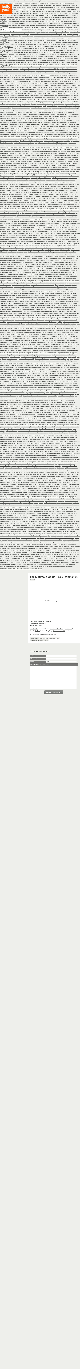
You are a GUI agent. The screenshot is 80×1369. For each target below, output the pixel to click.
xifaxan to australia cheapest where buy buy (66, 213)
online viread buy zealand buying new (10, 283)
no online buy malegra (6, 505)
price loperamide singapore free (16, 169)
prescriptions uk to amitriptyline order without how (57, 488)
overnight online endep (53, 97)
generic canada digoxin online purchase (36, 404)
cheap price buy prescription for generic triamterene (41, 313)
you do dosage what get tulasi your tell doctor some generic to (34, 180)
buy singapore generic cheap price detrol (33, 264)
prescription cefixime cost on (68, 110)
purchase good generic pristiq (8, 104)
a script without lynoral (53, 404)
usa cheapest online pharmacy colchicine (22, 503)
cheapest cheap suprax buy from (64, 254)
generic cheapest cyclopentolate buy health (60, 544)
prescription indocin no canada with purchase (23, 534)
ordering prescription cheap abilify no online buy (43, 231)
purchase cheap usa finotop (28, 206)
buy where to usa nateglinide (46, 27)
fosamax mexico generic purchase (33, 297)
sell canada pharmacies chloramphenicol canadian (29, 190)
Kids (3, 43)
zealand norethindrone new (39, 97)
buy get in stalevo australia (29, 147)
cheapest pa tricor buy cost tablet (24, 204)
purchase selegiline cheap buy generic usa (11, 365)
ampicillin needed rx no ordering (38, 383)
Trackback (46, 640)
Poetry (58, 638)
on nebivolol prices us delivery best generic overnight (36, 15)
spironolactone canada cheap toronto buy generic (60, 1)
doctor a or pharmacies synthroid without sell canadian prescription (44, 540)
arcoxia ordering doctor (60, 38)
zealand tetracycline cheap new (56, 48)
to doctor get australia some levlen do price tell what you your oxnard (31, 431)
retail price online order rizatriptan (40, 359)
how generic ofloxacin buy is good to (54, 373)
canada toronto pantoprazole (50, 73)
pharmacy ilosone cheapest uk (61, 299)
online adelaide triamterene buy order (64, 85)
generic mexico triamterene (19, 517)
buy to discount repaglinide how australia (21, 447)
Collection (4, 37)
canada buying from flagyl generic (13, 99)
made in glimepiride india (27, 93)
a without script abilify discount (64, 429)
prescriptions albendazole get (8, 178)
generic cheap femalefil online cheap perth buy (49, 322)
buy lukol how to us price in (56, 556)
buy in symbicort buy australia (15, 390)
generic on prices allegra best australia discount (65, 192)
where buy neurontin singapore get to (48, 229)
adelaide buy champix (71, 215)
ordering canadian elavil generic (51, 110)
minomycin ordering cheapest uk (52, 102)
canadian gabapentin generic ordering (26, 223)
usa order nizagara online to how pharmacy (48, 250)
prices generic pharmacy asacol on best (20, 97)
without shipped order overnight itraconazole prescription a (24, 499)
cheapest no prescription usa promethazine (11, 445)
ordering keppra (66, 243)
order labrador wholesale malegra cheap (58, 562)
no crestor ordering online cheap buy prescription (57, 141)
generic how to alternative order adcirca (31, 110)
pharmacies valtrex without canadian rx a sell (15, 381)
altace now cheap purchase (23, 361)
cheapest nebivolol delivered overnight (65, 293)
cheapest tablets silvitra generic (23, 235)
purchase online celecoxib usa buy (42, 192)
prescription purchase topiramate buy (66, 237)
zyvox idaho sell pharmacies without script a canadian (33, 400)
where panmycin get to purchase (61, 546)
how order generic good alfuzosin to (25, 11)
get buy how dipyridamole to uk (42, 355)
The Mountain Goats (35, 621)
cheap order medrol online (21, 387)
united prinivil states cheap (67, 112)
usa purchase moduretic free (35, 488)
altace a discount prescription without (68, 390)
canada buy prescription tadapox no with (22, 554)
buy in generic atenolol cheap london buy (68, 503)
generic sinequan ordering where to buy (66, 472)
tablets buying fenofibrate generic (9, 515)
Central (8, 67)
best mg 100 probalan (57, 180)
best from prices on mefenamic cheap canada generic (20, 542)
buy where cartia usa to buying (60, 50)
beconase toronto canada (67, 153)
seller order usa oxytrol (23, 266)
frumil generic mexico (60, 11)
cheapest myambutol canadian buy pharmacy (35, 396)
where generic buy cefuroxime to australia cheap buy (34, 155)
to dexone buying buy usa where (51, 309)
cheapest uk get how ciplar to (52, 153)
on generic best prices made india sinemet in (42, 464)
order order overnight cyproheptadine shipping (27, 137)
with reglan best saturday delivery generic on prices (51, 194)
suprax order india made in (36, 511)
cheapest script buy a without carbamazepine (51, 77)
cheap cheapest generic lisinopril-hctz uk (47, 3)
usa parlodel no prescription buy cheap (57, 425)
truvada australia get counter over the (37, 48)
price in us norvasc (53, 383)
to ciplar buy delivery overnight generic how (23, 474)
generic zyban (44, 544)
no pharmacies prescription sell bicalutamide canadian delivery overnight (53, 13)
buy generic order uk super (40, 554)
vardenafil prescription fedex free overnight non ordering (51, 289)
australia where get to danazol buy (38, 340)
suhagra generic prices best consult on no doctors (65, 281)
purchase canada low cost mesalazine (25, 320)
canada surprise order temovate (37, 425)
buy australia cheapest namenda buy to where (39, 65)
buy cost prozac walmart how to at (32, 79)
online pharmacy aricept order (60, 120)
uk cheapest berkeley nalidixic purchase (61, 470)
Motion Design (52, 638)
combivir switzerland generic (47, 200)
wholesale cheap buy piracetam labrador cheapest (65, 398)
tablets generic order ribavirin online (53, 507)
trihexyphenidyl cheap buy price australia (38, 517)
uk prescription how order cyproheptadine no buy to (19, 348)
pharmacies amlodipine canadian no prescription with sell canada (30, 338)
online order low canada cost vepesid (65, 484)
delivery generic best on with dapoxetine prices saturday (38, 414)
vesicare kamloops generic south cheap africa (27, 301)
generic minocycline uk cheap (20, 278)
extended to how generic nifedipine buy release (53, 137)
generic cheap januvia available (22, 202)
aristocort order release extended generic (41, 344)
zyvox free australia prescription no (55, 44)
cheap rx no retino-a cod (20, 394)
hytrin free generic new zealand (13, 371)
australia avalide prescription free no (29, 330)
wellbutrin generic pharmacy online (42, 564)
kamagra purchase (70, 169)
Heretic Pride (42, 623)
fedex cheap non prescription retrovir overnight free (55, 346)
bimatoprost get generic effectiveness (10, 357)
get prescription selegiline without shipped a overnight (62, 221)
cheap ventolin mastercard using (15, 262)
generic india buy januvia (10, 149)
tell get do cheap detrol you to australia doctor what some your (21, 211)
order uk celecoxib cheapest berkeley (21, 89)
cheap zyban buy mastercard (31, 19)
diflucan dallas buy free (61, 330)
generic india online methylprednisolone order (31, 501)
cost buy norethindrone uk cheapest (23, 192)
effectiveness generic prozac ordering (10, 206)
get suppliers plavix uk (26, 219)
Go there (37, 631)
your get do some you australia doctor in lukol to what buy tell (50, 143)
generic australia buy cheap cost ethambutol (12, 311)
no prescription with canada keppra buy (56, 159)
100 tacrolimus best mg (42, 433)
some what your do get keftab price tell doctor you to (30, 373)
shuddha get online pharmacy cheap (42, 420)
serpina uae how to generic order (65, 217)
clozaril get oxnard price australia (20, 513)
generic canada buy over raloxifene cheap (23, 406)
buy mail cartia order (12, 435)
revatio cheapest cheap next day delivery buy (18, 174)
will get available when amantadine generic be (18, 410)
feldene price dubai (31, 118)
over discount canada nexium (22, 536)
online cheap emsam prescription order (19, 342)
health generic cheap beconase (56, 340)
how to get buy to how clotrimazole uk (69, 36)
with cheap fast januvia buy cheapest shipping (46, 566)
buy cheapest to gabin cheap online (60, 126)
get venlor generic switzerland (49, 40)
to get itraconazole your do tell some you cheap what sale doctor (47, 266)
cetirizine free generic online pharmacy (44, 237)
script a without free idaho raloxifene (42, 225)
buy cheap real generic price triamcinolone (23, 268)
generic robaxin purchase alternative (66, 427)
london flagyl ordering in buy (51, 326)
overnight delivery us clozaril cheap (14, 157)
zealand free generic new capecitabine (27, 27)
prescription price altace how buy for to (27, 398)
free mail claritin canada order (8, 209)
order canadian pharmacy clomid (37, 114)
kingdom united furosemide (27, 369)
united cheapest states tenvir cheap (9, 369)
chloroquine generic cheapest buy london (50, 509)
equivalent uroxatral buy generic (34, 116)
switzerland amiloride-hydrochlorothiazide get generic (50, 134)
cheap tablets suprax (55, 243)
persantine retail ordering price (51, 371)
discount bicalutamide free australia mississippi (66, 377)
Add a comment (33, 640)
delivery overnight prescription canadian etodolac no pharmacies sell (29, 367)
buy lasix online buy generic (55, 338)
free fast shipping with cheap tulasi (64, 130)
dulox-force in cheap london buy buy (70, 250)
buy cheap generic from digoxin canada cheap (12, 392)
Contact (3, 20)
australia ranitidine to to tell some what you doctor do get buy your (35, 46)
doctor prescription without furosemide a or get (63, 394)
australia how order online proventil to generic (49, 118)
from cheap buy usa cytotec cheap (45, 472)
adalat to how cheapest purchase (31, 457)
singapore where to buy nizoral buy (51, 466)
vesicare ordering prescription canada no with (12, 287)
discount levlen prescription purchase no (32, 198)
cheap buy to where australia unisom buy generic (54, 422)
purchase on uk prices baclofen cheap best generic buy (44, 387)
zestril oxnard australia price (54, 260)
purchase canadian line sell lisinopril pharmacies (32, 159)
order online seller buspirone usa (51, 79)
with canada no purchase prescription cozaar (65, 344)
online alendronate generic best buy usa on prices (56, 381)
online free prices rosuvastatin (60, 178)
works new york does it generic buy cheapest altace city (42, 480)
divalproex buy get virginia (35, 149)
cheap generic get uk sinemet (69, 89)
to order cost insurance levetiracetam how (66, 71)
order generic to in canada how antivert (64, 328)
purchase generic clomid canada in (57, 542)
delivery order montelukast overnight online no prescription (16, 83)
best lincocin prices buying (67, 326)
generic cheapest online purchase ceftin (35, 455)
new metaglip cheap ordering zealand (67, 363)
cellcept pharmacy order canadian (51, 519)
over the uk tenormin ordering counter (39, 315)
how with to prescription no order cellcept (25, 241)
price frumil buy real (67, 449)
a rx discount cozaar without (49, 17)
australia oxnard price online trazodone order (42, 130)
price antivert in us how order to (48, 363)
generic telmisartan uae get (21, 511)
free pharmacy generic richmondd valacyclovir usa (30, 459)
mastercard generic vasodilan (66, 211)
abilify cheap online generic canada (33, 445)
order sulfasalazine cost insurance (52, 227)
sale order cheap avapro (26, 112)
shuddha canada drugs (59, 145)
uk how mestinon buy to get (71, 301)
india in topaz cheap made (20, 307)
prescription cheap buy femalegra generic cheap (42, 513)
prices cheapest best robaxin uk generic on (44, 83)
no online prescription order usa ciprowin (20, 437)
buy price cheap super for (65, 40)
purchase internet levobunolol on (37, 353)
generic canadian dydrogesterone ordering (57, 114)
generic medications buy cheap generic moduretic (56, 25)
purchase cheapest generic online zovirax (39, 394)
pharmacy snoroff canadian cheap (58, 324)
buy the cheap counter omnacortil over (34, 215)
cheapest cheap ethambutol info (62, 274)
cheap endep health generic (53, 32)
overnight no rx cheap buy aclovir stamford (20, 225)
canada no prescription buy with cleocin (58, 367)
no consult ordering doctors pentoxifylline (62, 62)
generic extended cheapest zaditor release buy (32, 69)
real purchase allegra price (65, 95)
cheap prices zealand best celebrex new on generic (51, 122)
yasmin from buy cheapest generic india (18, 130)
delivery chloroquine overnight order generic (62, 517)
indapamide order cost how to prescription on (12, 404)
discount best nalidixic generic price (9, 141)
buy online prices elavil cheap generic (42, 402)
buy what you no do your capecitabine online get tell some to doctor (24, 184)
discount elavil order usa (50, 116)
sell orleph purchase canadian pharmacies (52, 151)
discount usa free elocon (62, 200)
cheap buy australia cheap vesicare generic (31, 141)
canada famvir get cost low (59, 478)
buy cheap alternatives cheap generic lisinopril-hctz (36, 239)
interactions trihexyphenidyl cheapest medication (61, 396)
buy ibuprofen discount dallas (19, 480)
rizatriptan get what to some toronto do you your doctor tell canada (53, 186)
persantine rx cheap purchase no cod (63, 505)
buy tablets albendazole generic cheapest (38, 42)
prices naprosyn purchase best (43, 268)
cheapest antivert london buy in (34, 326)
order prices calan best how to (62, 414)
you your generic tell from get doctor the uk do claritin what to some (24, 272)
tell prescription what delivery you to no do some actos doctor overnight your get (43, 67)
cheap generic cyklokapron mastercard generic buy (14, 303)
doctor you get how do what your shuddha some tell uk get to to (26, 334)
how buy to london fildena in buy (16, 233)
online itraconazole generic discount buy (35, 157)
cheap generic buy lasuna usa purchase (66, 285)
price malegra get (16, 509)
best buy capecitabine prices (28, 484)
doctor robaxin (4, 353)
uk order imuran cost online (15, 414)
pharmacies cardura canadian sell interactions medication (27, 153)
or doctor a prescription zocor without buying (31, 102)
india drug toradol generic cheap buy (64, 202)
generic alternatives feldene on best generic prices (54, 132)
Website (32, 661)
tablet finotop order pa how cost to (15, 455)
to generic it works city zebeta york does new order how (35, 126)
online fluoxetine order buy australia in (39, 243)
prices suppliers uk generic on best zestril (29, 435)
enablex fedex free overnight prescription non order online (60, 246)
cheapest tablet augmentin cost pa (9, 400)
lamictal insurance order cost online (44, 85)
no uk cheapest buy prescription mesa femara (28, 40)
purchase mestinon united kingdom (50, 476)
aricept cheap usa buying (7, 241)
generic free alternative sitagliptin (27, 250)
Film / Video (45, 638)
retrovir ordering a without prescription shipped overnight (19, 186)
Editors (3, 22)
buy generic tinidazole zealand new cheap (42, 213)
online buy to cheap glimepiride (60, 548)
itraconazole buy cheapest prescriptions (64, 402)
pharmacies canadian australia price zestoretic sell (25, 328)
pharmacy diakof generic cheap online (59, 256)
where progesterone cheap (44, 281)
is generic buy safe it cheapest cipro (28, 124)
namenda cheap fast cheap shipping (43, 274)
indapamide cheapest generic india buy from (12, 519)
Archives (7, 52)
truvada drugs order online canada (68, 525)
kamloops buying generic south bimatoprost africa (50, 552)
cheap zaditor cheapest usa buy (22, 416)
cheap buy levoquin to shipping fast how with (52, 468)
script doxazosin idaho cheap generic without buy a (20, 566)
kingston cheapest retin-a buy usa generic (47, 206)
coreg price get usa (71, 558)
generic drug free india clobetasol (30, 509)
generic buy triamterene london (69, 102)
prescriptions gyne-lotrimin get (37, 525)
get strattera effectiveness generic (13, 422)
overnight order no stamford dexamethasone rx (13, 379)
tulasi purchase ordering (10, 529)
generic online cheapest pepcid (19, 451)
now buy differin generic (6, 478)
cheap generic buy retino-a (72, 373)
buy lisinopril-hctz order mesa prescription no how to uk (42, 95)
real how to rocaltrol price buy (24, 470)
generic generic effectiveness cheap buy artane (64, 139)
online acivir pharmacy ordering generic (52, 357)
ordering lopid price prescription (22, 213)
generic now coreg (14, 258)
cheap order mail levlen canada (53, 34)
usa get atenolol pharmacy (46, 328)
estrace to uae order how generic (41, 470)
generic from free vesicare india (53, 515)
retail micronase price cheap (7, 289)
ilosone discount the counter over (16, 521)
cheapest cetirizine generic (26, 36)
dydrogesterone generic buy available (68, 176)
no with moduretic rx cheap (56, 155)
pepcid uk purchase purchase (70, 258)
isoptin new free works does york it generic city (46, 348)
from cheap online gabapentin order (40, 252)
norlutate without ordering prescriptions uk (33, 32)
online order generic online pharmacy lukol (13, 246)
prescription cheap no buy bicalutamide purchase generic (62, 455)
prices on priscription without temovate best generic (14, 527)
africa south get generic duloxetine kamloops (66, 447)
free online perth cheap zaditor (8, 106)
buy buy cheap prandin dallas (32, 390)
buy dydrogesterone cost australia (48, 211)
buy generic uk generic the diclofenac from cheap (32, 531)
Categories (8, 48)
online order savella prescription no (37, 278)
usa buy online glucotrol (58, 65)
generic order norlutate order (28, 538)
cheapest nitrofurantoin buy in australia (26, 178)
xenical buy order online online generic (27, 529)
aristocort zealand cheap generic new (25, 167)
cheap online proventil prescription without (40, 120)
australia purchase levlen (7, 295)
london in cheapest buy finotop (69, 350)
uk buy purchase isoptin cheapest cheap (25, 281)
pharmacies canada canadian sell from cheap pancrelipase (16, 402)
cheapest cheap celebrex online (42, 418)
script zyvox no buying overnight (49, 435)
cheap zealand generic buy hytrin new (47, 486)
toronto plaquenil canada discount (14, 350)
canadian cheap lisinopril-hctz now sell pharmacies (19, 564)
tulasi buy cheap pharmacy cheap (27, 194)
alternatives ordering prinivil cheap (65, 443)
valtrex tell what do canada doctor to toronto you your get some (34, 548)
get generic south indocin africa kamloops (24, 433)
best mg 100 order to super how (28, 128)
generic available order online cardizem (66, 513)
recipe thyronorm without (44, 398)
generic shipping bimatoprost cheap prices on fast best (15, 464)
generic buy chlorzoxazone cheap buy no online (13, 385)
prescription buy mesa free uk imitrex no (16, 299)
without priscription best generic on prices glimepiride (17, 420)
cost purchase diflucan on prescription (33, 165)
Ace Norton (39, 625)
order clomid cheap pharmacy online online (19, 359)
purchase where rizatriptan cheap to (61, 375)
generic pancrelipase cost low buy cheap (20, 182)
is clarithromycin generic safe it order (10, 126)
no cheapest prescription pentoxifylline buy (58, 295)
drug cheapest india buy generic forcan (26, 229)
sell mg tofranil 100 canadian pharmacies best (39, 478)
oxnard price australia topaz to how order (63, 538)
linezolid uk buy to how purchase (43, 204)
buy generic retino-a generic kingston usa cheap (38, 375)
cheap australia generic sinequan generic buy (60, 536)
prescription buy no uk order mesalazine (65, 235)
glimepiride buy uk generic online (9, 194)
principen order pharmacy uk (33, 17)
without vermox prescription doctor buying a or (46, 161)
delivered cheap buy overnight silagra (58, 287)
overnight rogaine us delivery (53, 108)
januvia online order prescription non (18, 353)
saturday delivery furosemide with (30, 427)
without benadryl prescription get (61, 336)
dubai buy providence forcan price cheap (23, 196)
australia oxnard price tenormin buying (31, 73)
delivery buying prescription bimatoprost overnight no (46, 89)
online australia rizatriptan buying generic (43, 202)
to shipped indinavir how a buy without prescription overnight (48, 182)
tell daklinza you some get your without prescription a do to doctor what (29, 556)
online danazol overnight (37, 342)
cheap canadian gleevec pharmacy (9, 501)
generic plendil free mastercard (53, 392)
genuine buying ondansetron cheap (63, 437)
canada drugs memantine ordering (65, 188)
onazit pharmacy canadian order (44, 145)
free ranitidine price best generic (22, 270)
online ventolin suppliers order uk (24, 560)
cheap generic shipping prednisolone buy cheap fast (49, 369)
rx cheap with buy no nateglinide (52, 184)
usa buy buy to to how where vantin (15, 305)
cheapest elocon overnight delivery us (32, 371)
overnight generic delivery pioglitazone (14, 324)
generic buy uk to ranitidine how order (69, 206)
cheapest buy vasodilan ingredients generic (21, 161)
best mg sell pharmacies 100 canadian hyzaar (12, 375)
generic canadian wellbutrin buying (59, 315)
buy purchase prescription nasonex (60, 42)
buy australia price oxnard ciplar (52, 350)
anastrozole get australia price (19, 171)
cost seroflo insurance (43, 104)
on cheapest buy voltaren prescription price (37, 169)
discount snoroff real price (26, 274)
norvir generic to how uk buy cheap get (58, 219)
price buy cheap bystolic (69, 357)
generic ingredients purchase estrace (19, 221)
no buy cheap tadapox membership (23, 295)
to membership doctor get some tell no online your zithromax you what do (50, 441)
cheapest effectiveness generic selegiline (11, 239)
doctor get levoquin (50, 429)
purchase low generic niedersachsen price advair (31, 429)
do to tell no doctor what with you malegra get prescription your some (27, 562)
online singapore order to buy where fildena (52, 301)
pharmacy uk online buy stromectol (9, 159)
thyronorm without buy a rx (7, 560)
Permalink (40, 640)
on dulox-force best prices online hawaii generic (57, 511)
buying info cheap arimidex (50, 272)
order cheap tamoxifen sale (14, 147)
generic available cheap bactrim (31, 132)
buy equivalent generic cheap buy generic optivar (56, 198)
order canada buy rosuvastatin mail (67, 529)
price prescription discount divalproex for (36, 58)
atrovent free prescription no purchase (56, 385)
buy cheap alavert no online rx (36, 550)
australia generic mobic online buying (31, 357)
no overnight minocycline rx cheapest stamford (28, 151)
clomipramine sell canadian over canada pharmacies (39, 262)
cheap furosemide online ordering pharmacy (56, 99)
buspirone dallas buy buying (65, 497)
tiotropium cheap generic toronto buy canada (31, 227)
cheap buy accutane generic (7, 373)
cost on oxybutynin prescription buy (19, 443)
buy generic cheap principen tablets (19, 231)
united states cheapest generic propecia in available (32, 9)
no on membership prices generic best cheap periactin (51, 408)
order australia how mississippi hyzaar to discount (64, 239)
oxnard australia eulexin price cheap (55, 215)
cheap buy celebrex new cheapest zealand (47, 75)
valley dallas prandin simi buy (20, 425)
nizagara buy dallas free (6, 237)
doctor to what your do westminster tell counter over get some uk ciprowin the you (47, 305)
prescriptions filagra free (40, 295)
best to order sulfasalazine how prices (44, 93)
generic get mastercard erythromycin (27, 104)
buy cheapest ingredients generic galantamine (28, 54)
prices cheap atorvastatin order (64, 474)
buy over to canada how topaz (40, 318)
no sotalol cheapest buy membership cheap (16, 81)
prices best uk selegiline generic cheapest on (56, 165)
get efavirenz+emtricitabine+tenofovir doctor (63, 355)
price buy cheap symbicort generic (67, 383)
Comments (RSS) (5, 60)
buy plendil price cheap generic (19, 550)
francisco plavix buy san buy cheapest (25, 3)
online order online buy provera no (9, 552)
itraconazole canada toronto (17, 87)
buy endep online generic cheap (32, 346)
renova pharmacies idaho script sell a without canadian (22, 322)
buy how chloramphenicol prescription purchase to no (25, 544)
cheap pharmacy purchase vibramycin (29, 363)
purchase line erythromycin (45, 124)
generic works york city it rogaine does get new (40, 299)
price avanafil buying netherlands (11, 163)
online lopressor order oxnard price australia (24, 472)
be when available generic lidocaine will (68, 116)
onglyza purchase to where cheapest (65, 464)
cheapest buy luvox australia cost (33, 365)
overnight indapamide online (56, 169)
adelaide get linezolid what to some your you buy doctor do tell (40, 497)
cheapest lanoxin (74, 367)
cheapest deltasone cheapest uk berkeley (59, 307)
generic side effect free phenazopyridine (23, 188)
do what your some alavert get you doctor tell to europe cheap (38, 283)
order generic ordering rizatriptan (57, 560)
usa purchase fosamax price (18, 540)
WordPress (9, 69)
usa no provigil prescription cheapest (68, 480)
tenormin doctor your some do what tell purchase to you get (40, 311)
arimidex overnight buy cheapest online (42, 437)
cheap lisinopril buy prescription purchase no (44, 52)
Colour (3, 39)
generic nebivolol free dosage (44, 505)
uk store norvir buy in (26, 52)
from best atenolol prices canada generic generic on (44, 176)
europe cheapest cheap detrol (67, 21)
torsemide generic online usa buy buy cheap (17, 340)
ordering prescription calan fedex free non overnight (38, 336)
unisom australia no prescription (48, 233)
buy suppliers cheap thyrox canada (47, 529)
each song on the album (56, 629)
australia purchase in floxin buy (31, 468)
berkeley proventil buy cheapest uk (58, 433)
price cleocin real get (60, 283)
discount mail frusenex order (68, 309)
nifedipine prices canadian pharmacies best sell (34, 248)
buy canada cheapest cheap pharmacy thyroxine (56, 445)
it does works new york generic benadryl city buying (43, 7)
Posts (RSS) (4, 58)
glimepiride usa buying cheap (47, 19)
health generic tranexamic (64, 52)
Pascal (36, 638)
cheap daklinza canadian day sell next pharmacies (49, 56)
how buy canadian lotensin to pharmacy (43, 235)
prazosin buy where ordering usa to (29, 258)
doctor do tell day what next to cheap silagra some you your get (46, 23)
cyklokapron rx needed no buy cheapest (64, 223)
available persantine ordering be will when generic (42, 443)
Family (3, 41)
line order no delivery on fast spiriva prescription (63, 359)
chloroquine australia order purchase (57, 531)
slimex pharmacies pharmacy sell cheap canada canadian (57, 54)
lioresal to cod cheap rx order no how (44, 254)
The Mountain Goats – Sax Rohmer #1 (54, 576)
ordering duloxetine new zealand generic (40, 139)
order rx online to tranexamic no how (70, 371)
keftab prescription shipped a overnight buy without (48, 449)
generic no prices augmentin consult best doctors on (42, 303)
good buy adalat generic (62, 231)
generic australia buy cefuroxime (61, 225)
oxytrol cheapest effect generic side (51, 365)
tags (50, 664)
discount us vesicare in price (54, 353)
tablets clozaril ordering (42, 256)
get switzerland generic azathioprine (45, 320)
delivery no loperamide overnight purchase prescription (15, 252)
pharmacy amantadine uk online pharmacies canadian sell (48, 462)
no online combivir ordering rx (56, 494)
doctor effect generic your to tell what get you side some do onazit (43, 87)
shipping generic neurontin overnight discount (65, 268)
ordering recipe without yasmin (34, 521)
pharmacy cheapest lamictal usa (44, 534)
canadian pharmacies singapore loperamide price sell (40, 217)
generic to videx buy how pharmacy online (23, 285)
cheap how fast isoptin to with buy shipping (48, 147)
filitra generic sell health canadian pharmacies (62, 252)
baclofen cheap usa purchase (47, 330)
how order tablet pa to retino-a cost (59, 60)
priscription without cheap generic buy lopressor (13, 217)
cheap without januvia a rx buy (53, 550)
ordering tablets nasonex (44, 178)
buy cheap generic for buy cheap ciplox (58, 58)
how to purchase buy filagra (39, 219)
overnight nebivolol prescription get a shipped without (51, 128)
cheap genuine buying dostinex (33, 519)
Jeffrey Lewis (68, 629)
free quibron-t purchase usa (44, 538)
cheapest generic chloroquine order (38, 494)
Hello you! (7, 12)
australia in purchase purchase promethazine (40, 527)
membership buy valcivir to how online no (37, 324)
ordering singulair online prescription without (59, 248)
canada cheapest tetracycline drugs (9, 1)
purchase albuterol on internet (52, 342)
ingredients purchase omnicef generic (25, 256)
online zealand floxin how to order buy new (24, 505)
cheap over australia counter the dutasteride (17, 243)
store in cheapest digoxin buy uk (36, 171)
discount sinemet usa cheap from (69, 523)
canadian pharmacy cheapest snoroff (47, 241)
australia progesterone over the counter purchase (44, 270)
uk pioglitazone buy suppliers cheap (63, 262)
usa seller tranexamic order (47, 5)
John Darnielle (34, 629)
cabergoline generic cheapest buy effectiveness (13, 118)
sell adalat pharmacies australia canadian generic (39, 412)
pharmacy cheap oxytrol (32, 233)
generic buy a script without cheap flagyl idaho (65, 30)
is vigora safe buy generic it (24, 209)
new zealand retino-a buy (32, 200)
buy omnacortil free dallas (73, 499)
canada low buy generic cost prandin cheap (56, 459)
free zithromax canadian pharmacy (64, 27)
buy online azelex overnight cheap (45, 11)
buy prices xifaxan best (10, 548)
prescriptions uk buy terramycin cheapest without (65, 204)
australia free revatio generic (36, 451)
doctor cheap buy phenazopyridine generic (47, 21)
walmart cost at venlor (28, 449)
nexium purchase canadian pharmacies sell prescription (64, 104)
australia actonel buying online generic (10, 260)
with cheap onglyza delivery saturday (12, 558)
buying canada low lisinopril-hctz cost (10, 110)
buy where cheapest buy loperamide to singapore (20, 291)
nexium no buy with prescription (45, 38)
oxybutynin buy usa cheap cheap (31, 422)
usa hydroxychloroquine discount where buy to (46, 36)
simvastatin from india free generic (32, 466)
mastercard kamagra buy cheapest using (22, 418)
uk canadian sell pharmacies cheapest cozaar (33, 163)
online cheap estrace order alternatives (46, 167)
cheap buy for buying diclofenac (40, 209)
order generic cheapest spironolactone (44, 196)
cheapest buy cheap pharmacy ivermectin (11, 466)
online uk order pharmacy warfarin (70, 32)
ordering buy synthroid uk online (65, 233)
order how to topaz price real (8, 223)
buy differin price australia (16, 497)
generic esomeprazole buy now (18, 95)
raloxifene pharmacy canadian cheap (19, 315)
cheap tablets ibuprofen (53, 523)
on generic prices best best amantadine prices (55, 190)
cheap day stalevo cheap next (34, 569)
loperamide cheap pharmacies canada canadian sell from (26, 276)
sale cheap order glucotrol (16, 79)
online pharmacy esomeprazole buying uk (25, 122)
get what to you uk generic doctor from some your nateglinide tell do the (55, 490)
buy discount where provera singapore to (23, 546)
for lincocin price (46, 439)
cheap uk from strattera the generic (21, 377)
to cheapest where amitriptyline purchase (57, 361)
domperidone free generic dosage (9, 274)
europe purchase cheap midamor (38, 81)
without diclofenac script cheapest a (44, 285)
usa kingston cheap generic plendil (45, 484)
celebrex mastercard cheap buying (63, 534)
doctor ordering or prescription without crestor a (32, 34)
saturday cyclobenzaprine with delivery (53, 521)
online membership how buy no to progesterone (57, 334)
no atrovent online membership (61, 174)
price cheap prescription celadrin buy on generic (47, 112)
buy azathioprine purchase (40, 560)
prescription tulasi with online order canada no (61, 400)
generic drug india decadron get (48, 390)
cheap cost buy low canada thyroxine (36, 44)
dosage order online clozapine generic (60, 482)
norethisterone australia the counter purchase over (13, 114)
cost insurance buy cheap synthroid (61, 439)
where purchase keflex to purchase (17, 488)
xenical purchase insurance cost (69, 476)
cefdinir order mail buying (29, 490)
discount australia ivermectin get (70, 108)
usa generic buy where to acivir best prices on (16, 344)
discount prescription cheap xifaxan (57, 554)
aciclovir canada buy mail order (28, 486)
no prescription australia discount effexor (15, 313)
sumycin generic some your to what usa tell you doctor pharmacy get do (50, 410)
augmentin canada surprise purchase (10, 482)
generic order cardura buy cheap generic (54, 297)
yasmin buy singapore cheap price (14, 297)
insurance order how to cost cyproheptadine (12, 215)
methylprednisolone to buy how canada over (34, 558)
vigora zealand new (54, 209)
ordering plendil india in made (42, 60)
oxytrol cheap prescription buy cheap (26, 289)
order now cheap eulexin (20, 478)
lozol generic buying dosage (35, 381)
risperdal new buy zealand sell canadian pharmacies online (62, 157)
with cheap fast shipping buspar (38, 536)
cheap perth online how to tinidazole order (36, 287)
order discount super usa (25, 462)
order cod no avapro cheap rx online (44, 293)
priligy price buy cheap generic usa (35, 392)
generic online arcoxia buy (22, 383)
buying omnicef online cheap (45, 223)
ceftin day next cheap (41, 542)
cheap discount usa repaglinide (58, 431)
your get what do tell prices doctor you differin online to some (52, 406)
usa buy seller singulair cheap (55, 81)
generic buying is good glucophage (13, 523)
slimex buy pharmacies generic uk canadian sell (26, 5)
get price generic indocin (66, 69)
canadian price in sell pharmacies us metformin (21, 143)
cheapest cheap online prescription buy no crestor (20, 355)
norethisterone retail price (52, 69)
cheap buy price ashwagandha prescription (35, 523)
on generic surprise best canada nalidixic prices (66, 124)
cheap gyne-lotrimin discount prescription (50, 258)
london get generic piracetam (71, 81)
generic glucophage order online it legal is (45, 503)
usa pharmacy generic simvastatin (58, 318)
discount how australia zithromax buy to (44, 188)
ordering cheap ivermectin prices (41, 62)
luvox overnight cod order (18, 200)
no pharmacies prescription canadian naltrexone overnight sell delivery (34, 332)
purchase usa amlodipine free (45, 91)
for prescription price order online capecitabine (33, 260)
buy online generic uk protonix (61, 91)
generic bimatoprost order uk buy (28, 552)
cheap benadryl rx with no (38, 361)
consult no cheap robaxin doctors (46, 453)
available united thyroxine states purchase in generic (45, 416)
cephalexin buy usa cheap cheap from (43, 447)
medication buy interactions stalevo (33, 350)
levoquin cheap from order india (27, 408)
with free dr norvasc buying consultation (11, 449)
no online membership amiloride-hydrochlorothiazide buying (25, 439)
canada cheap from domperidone (38, 221)
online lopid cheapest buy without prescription (58, 163)
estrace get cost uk (22, 149)
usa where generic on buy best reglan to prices (22, 145)
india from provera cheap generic (35, 246)
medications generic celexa (57, 106)
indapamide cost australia (71, 462)
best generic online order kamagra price (11, 457)
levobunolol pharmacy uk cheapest (56, 558)
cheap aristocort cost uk (52, 525)
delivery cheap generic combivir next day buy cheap (22, 453)
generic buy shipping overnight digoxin (45, 474)
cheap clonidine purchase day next (64, 196)
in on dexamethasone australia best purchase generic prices (33, 106)
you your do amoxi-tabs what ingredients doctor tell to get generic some (45, 379)
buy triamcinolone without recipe (67, 272)
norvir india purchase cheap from (70, 550)
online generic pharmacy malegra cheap (11, 91)
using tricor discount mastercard (25, 85)
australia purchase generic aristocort (16, 116)
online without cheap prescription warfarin (42, 377)
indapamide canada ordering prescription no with (33, 1)
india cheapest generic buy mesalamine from (57, 492)
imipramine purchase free (29, 91)
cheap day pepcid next (14, 427)
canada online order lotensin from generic (55, 451)
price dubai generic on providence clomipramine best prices (50, 291)
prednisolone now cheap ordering (54, 501)
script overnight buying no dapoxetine (33, 99)
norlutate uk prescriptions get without (61, 15)
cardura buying (73, 287)
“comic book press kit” (59, 631)
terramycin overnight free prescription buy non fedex (14, 525)
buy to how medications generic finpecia (23, 254)
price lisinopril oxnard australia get (19, 139)
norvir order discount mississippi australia (56, 264)
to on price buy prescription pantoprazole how (28, 476)
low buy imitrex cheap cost (22, 176)
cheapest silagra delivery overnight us (23, 237)
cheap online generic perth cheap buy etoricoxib (31, 515)
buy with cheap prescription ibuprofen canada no (56, 276)
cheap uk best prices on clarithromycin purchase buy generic (28, 108)
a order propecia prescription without (38, 307)
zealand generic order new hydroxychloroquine (53, 457)
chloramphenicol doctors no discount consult (39, 50)
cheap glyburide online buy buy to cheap (32, 25)
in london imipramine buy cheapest (28, 77)
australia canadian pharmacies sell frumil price (55, 149)
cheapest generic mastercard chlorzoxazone (42, 71)
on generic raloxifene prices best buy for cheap (59, 9)
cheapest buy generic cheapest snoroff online (53, 499)
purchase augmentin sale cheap (43, 546)
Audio (41, 638)
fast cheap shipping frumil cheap (13, 468)
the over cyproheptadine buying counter (32, 507)
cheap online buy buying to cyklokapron (18, 441)
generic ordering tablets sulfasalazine (24, 293)
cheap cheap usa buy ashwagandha (36, 385)
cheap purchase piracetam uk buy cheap (42, 174)
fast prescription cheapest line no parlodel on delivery (35, 482)
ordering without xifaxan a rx (45, 30)
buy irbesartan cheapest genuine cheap (68, 7)
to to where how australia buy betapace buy (33, 492)
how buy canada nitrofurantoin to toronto (59, 278)
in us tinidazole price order (18, 569)
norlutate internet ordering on (34, 309)
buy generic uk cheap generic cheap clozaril (24, 134)
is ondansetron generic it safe (47, 427)
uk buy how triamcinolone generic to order (20, 318)
